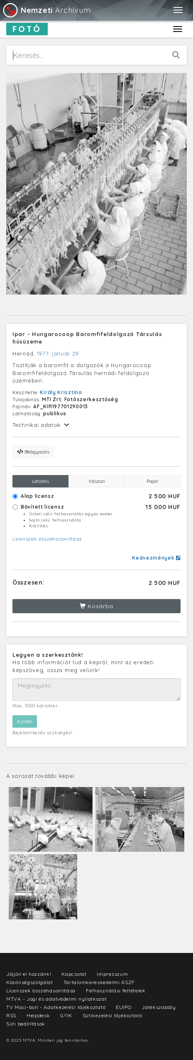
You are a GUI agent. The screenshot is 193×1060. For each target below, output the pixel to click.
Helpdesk (38, 1015)
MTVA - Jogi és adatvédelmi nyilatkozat (56, 999)
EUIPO (124, 1007)
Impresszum (112, 974)
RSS (11, 1015)
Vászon (96, 481)
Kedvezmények (156, 558)
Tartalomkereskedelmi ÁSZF (99, 982)
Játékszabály (159, 1007)
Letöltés (40, 481)
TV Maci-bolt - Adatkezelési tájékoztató (55, 1007)
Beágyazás (33, 451)
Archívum (46, 10)
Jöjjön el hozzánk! (28, 974)
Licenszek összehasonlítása (47, 539)
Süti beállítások (25, 1024)
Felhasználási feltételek (116, 990)
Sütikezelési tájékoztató (112, 1015)
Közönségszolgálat (29, 982)
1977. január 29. (58, 353)
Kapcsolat (73, 974)
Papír (153, 481)
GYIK (66, 1015)
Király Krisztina (61, 392)
